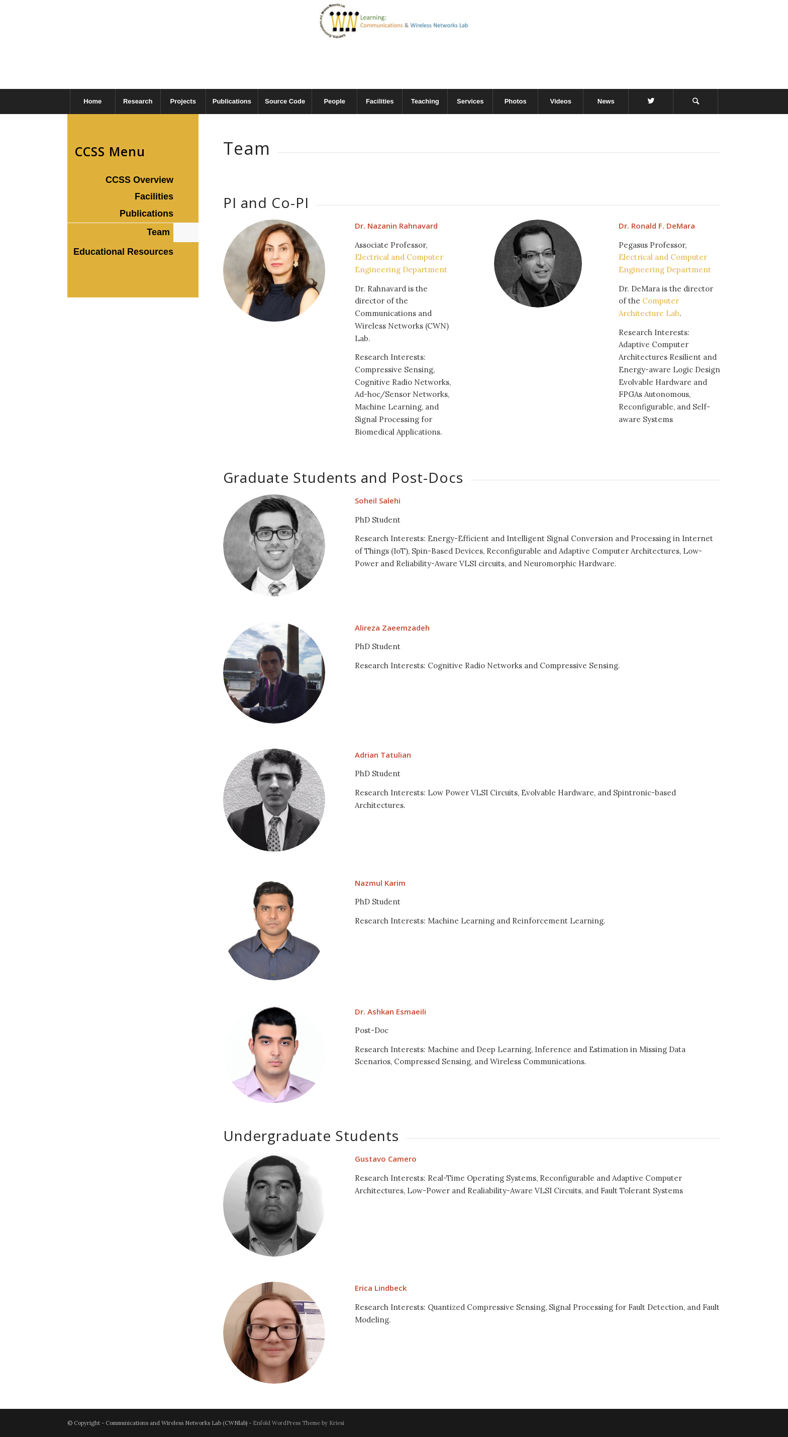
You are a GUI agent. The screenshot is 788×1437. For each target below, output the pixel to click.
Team (158, 232)
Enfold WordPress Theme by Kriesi (298, 1422)
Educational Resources (123, 252)
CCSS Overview (139, 180)
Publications (146, 214)
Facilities (154, 196)
